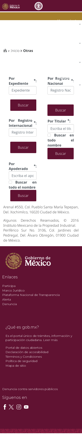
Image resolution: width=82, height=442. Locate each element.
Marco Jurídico (13, 290)
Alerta (6, 299)
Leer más (50, 340)
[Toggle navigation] (78, 5)
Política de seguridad (21, 361)
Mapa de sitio (15, 366)
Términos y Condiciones (23, 357)
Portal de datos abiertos (23, 348)
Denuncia (9, 304)
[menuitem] (68, 21)
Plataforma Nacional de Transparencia (31, 295)
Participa (9, 286)
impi (7, 50)
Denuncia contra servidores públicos (30, 389)
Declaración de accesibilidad (26, 352)
